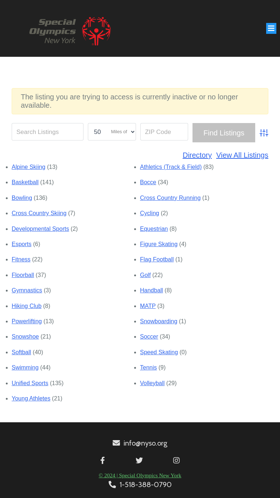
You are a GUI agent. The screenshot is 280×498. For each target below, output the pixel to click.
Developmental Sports (40, 229)
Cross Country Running (170, 198)
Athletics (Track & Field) (171, 167)
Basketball (25, 182)
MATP (148, 306)
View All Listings (242, 155)
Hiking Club (27, 306)
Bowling (22, 198)
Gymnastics (27, 290)
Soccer (149, 336)
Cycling (149, 213)
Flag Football (157, 259)
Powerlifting (27, 321)
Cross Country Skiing (39, 213)
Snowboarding (158, 321)
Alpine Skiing (29, 167)
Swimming (25, 367)
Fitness (21, 259)
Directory (197, 155)
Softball (21, 352)
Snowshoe (25, 336)
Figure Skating (159, 244)
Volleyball (152, 383)
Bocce (148, 182)
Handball (151, 290)
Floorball (23, 275)
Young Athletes (31, 398)
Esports (21, 244)
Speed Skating (159, 352)
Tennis (148, 367)
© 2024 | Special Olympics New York (140, 475)
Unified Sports (30, 383)
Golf (145, 275)
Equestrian (154, 229)
